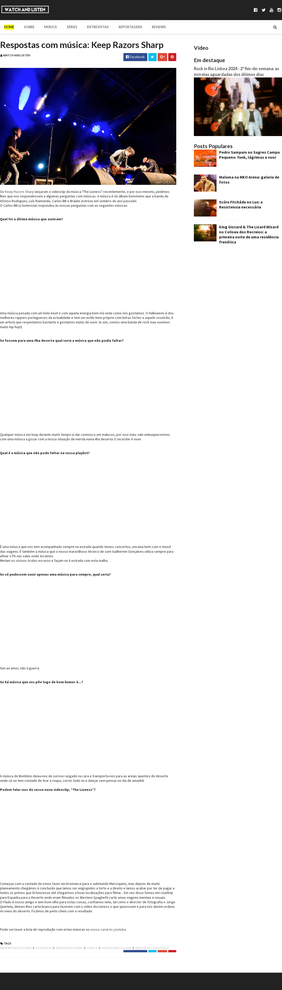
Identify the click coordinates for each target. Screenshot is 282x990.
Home (9, 27)
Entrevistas (92, 27)
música (92, 948)
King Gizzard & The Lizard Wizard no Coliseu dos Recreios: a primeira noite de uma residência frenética (249, 234)
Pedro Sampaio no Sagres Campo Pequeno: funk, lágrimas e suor (249, 155)
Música (47, 27)
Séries (67, 27)
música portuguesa (117, 948)
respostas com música (152, 948)
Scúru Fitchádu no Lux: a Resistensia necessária (241, 204)
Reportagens (124, 27)
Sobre (27, 27)
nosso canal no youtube (108, 929)
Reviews (151, 27)
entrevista (44, 948)
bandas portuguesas (16, 948)
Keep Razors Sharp (19, 191)
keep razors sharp (69, 948)
